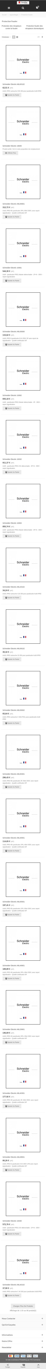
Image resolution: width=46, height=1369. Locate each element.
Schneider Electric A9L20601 (14, 1029)
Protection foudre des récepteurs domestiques (34, 27)
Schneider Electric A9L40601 (14, 966)
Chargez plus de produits (23, 1306)
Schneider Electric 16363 (12, 523)
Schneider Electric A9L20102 (14, 587)
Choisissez (6, 37)
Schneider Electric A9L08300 (14, 332)
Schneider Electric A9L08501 (14, 1157)
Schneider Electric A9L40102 (14, 1285)
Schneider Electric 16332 (12, 459)
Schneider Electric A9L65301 (14, 774)
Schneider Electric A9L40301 (14, 1093)
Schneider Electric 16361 (12, 268)
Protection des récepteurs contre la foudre (11, 27)
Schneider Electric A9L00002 (14, 710)
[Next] (42, 37)
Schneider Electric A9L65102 (14, 84)
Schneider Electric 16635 (12, 146)
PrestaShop (23, 1360)
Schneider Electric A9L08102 (14, 649)
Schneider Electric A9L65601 (14, 204)
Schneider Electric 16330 (12, 1221)
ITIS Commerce (35, 1360)
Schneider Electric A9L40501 (14, 838)
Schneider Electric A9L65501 (14, 902)
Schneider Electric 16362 (12, 395)
